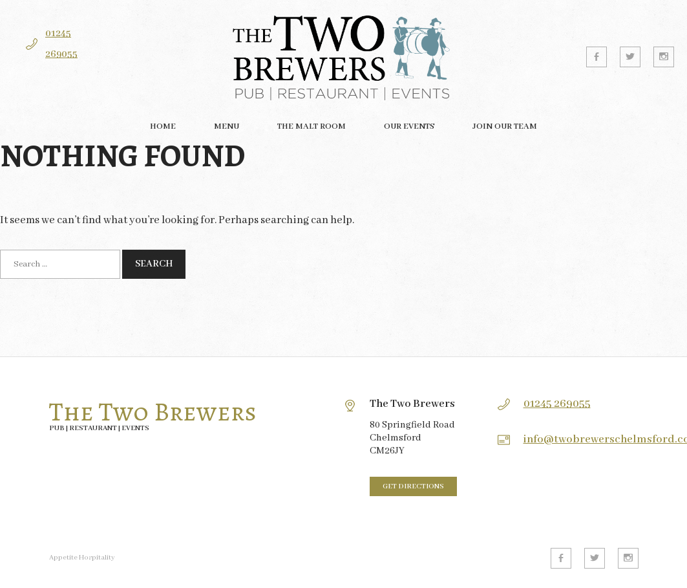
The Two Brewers (153, 412)
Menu (226, 126)
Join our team (504, 126)
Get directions (413, 486)
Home (163, 126)
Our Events (409, 126)
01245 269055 (557, 404)
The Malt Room (311, 126)
